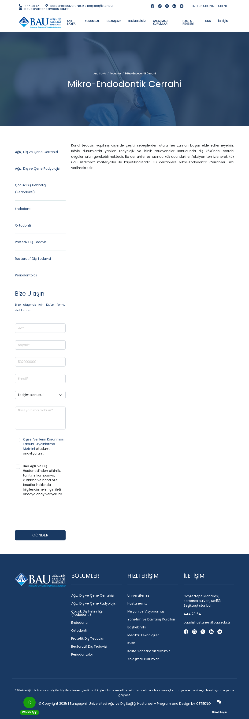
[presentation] (50, 513)
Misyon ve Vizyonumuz (145, 611)
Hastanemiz (137, 603)
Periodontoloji (26, 275)
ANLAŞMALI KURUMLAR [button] (160, 22)
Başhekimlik (136, 627)
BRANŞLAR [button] (114, 21)
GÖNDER (40, 535)
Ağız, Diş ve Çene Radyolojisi (37, 168)
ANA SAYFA (71, 22)
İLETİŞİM (223, 21)
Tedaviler (115, 73)
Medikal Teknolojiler (143, 635)
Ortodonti (23, 225)
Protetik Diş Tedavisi (31, 242)
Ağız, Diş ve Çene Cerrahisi (36, 152)
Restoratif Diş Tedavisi (33, 258)
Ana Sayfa (99, 73)
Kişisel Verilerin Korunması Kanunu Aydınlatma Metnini (43, 444)
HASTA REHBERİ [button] (187, 22)
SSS (208, 21)
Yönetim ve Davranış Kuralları (151, 619)
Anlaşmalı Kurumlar (143, 659)
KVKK (131, 643)
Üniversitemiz (138, 595)
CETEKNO (203, 703)
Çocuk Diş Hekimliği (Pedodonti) (87, 613)
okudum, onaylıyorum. (43, 446)
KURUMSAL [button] (92, 21)
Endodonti (23, 208)
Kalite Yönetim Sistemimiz (148, 651)
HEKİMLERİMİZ (137, 21)
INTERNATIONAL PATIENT (210, 6)
